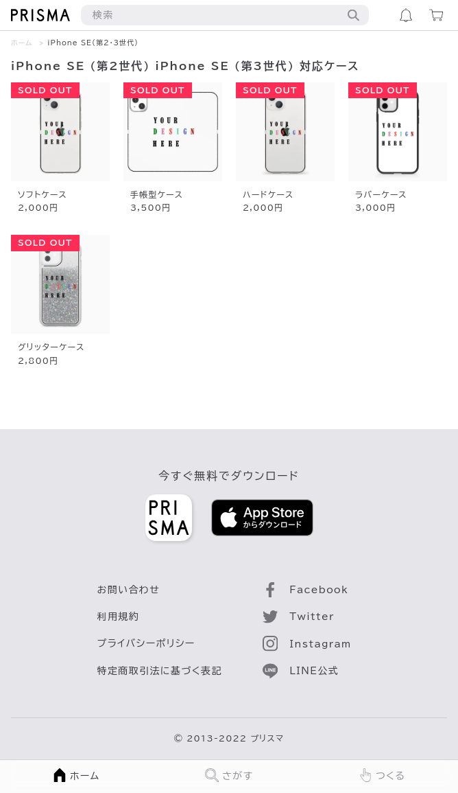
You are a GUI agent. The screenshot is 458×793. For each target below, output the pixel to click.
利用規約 (118, 616)
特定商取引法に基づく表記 (159, 671)
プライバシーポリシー (146, 643)
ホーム (21, 42)
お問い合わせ (128, 590)
